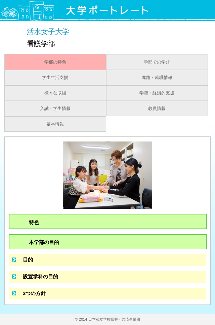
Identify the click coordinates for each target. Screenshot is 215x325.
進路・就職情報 (157, 77)
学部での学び (157, 62)
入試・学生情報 (55, 108)
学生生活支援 (55, 77)
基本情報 (55, 124)
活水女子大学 (48, 31)
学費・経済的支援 (156, 93)
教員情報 (157, 108)
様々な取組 (55, 93)
